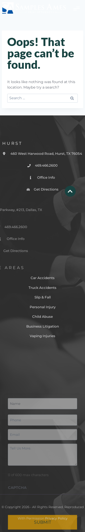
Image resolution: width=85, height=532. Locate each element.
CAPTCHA (17, 525)
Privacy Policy (56, 518)
